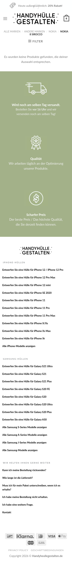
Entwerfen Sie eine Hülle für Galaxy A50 (24, 419)
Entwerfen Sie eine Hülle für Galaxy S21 (24, 373)
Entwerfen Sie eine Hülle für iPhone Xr (23, 338)
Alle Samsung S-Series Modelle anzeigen (24, 427)
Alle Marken (12, 31)
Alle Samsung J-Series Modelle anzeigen (24, 442)
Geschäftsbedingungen (47, 550)
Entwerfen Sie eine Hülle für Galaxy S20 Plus (27, 412)
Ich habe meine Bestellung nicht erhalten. (25, 496)
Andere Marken (34, 31)
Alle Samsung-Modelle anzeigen (20, 450)
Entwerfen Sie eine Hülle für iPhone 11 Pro (26, 307)
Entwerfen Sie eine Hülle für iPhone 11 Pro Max (28, 315)
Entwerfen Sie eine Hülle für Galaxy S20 (24, 396)
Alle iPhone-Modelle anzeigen (18, 346)
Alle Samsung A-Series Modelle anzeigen (24, 434)
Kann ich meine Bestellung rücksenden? (24, 470)
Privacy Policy (18, 550)
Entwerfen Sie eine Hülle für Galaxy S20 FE (26, 389)
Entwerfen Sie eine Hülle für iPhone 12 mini (26, 285)
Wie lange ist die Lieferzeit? (17, 477)
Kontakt (6, 512)
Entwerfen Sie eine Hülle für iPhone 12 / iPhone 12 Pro (32, 269)
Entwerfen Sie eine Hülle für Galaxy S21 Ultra (27, 366)
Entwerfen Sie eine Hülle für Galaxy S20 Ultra (27, 404)
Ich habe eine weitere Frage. (17, 504)
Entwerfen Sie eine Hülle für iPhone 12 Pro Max (28, 277)
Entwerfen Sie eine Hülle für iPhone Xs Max (26, 330)
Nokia (53, 31)
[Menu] (5, 18)
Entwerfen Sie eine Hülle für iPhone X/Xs (25, 323)
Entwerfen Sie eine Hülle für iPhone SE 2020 (27, 292)
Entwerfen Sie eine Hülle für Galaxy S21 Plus (27, 381)
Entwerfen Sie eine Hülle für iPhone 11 (23, 300)
